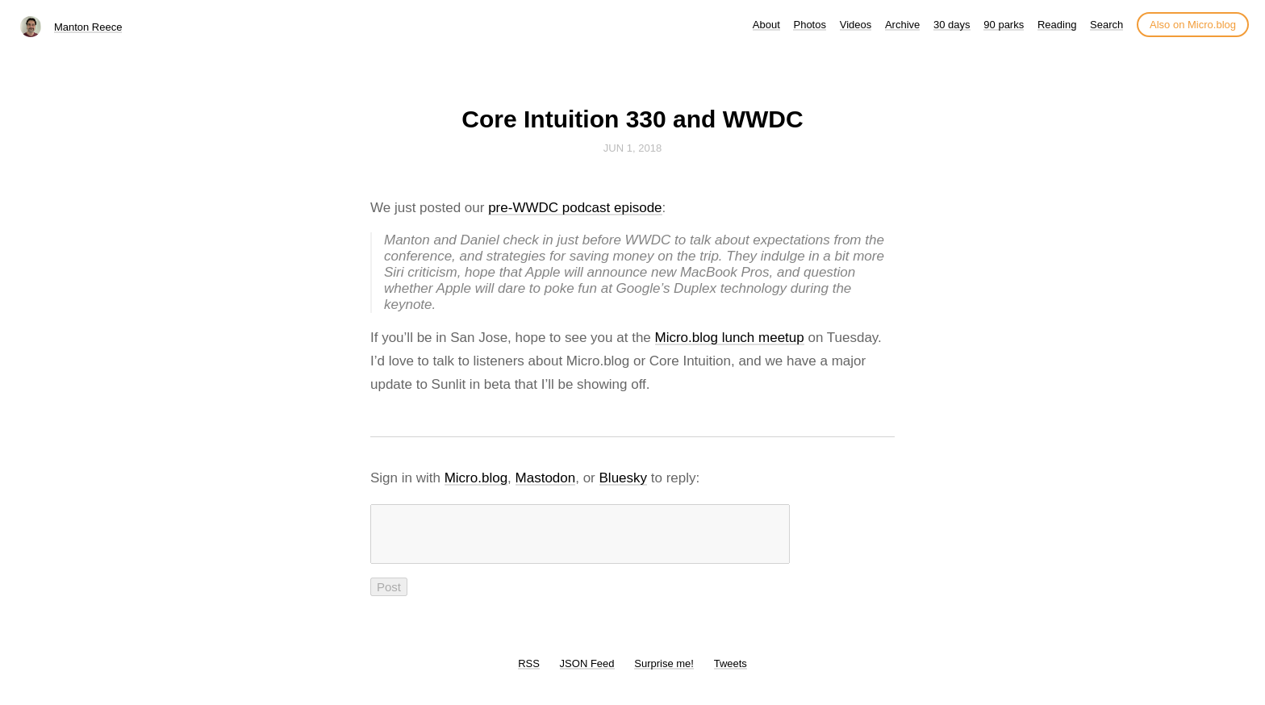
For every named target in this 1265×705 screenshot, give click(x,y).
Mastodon (546, 478)
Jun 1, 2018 (632, 148)
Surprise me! (664, 673)
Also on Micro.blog (1193, 25)
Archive (902, 25)
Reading (1056, 25)
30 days (952, 25)
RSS (529, 673)
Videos (856, 25)
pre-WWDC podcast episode (575, 207)
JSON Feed (587, 673)
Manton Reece (88, 27)
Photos (809, 25)
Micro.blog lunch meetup (729, 337)
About (766, 25)
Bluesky (623, 478)
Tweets (730, 673)
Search (1106, 25)
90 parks (1003, 25)
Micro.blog (476, 478)
